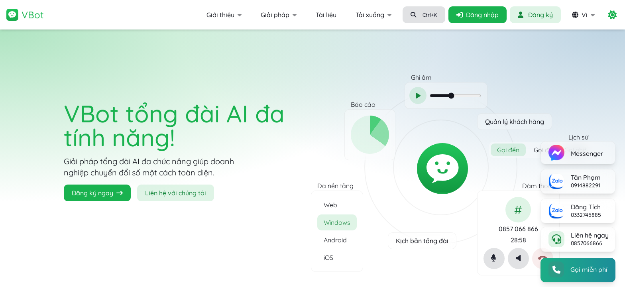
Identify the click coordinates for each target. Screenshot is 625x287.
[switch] (612, 14)
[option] (337, 199)
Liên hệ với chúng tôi (175, 193)
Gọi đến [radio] (508, 157)
